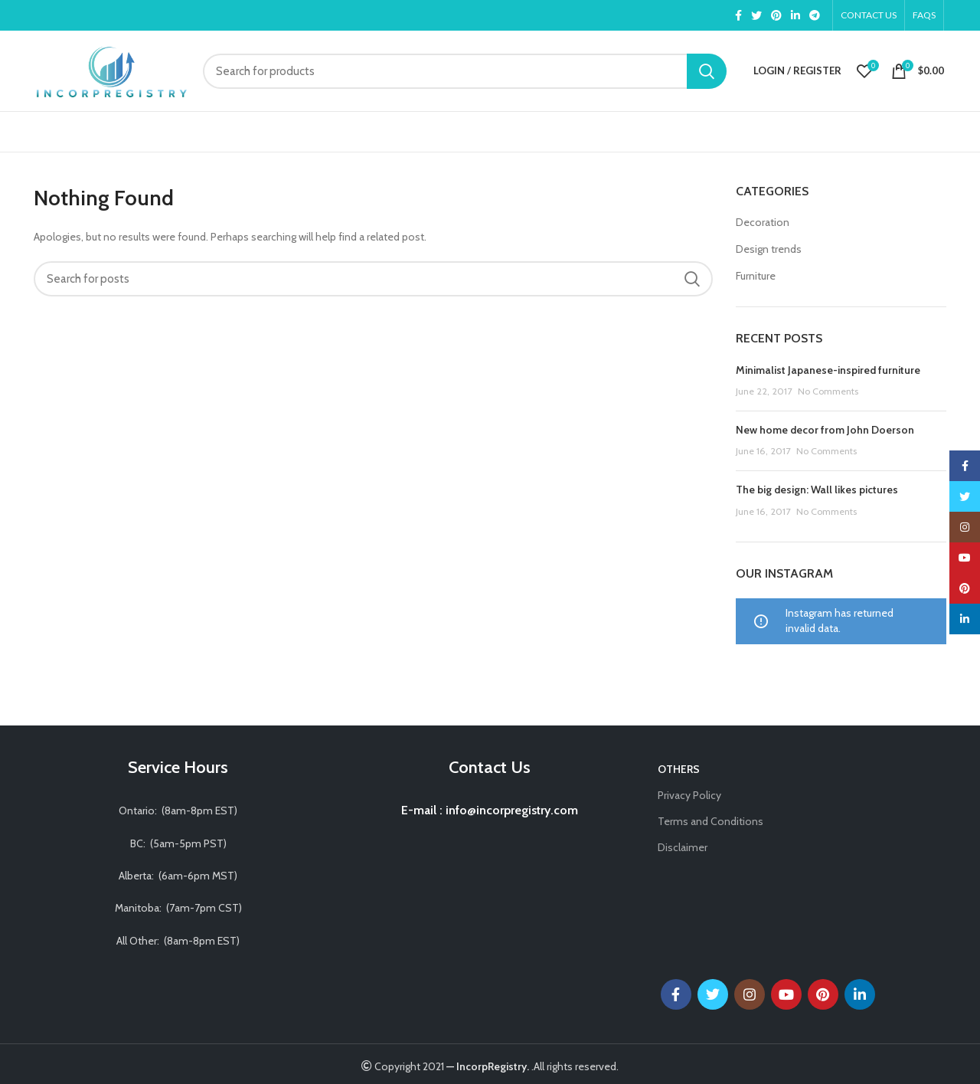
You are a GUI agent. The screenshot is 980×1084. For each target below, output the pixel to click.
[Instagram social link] (749, 994)
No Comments (828, 391)
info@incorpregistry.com (510, 810)
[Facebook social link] (738, 15)
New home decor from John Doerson (825, 430)
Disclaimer (682, 847)
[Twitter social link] (756, 15)
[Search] (465, 71)
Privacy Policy (689, 795)
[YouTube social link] (786, 994)
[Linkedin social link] (795, 15)
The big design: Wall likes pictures (817, 489)
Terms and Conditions (710, 821)
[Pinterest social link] (776, 15)
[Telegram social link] (815, 15)
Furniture (756, 276)
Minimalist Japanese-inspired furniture (828, 370)
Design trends (769, 249)
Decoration (762, 222)
